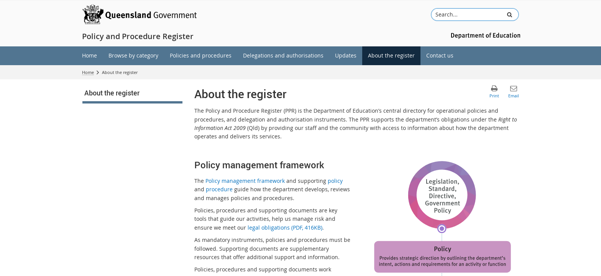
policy (335, 180)
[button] (509, 14)
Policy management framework (245, 180)
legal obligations (285, 227)
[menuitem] (89, 55)
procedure (219, 189)
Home (88, 72)
